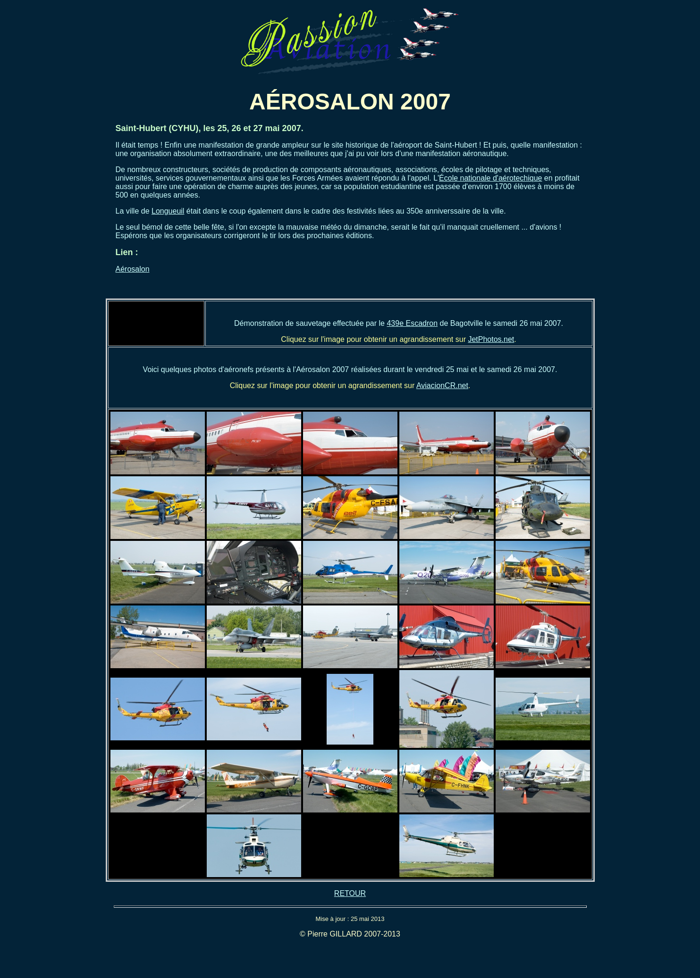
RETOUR (350, 893)
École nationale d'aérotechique (490, 178)
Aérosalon (133, 269)
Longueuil (168, 211)
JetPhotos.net (491, 339)
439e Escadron (412, 323)
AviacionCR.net (442, 385)
